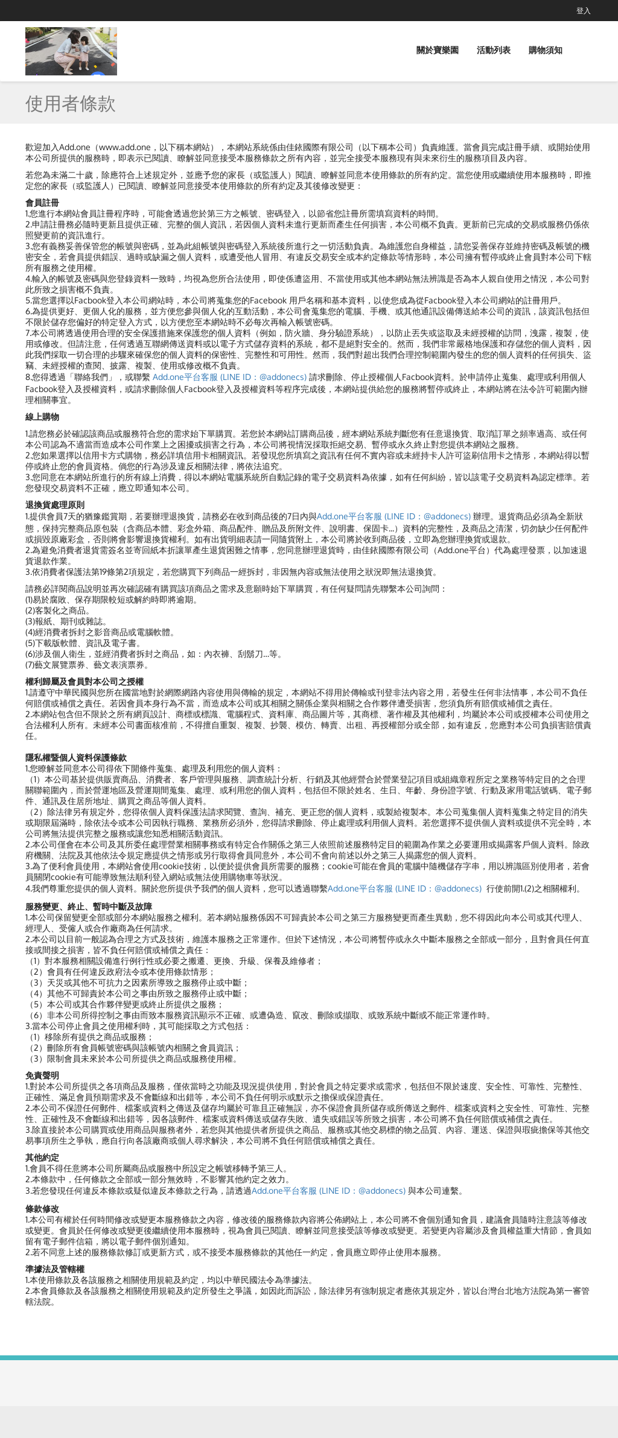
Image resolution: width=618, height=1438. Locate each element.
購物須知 (545, 50)
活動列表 (494, 50)
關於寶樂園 (437, 50)
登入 (583, 10)
